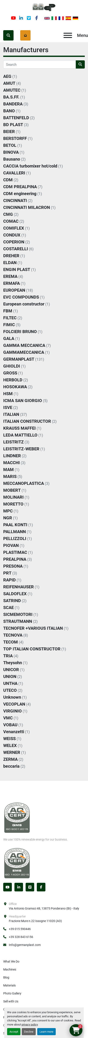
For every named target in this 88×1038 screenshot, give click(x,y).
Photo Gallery (12, 993)
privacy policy (30, 1024)
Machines (9, 969)
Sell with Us (10, 1001)
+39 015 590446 (20, 929)
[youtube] (13, 18)
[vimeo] (28, 18)
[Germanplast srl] (17, 817)
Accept (13, 1031)
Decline (28, 1031)
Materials (9, 985)
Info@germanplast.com (25, 945)
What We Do (11, 961)
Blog (6, 977)
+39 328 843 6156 (21, 937)
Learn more (46, 1031)
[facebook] (36, 18)
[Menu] (67, 35)
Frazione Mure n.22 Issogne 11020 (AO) (35, 921)
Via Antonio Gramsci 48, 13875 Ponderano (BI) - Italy (44, 908)
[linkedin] (21, 18)
